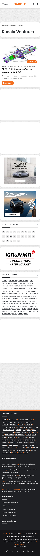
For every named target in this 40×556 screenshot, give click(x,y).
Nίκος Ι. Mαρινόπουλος (10, 66)
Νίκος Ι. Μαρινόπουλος (10, 502)
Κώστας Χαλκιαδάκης (10, 516)
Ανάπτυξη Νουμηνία (20, 546)
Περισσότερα (7, 83)
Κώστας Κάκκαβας (9, 506)
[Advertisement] (20, 341)
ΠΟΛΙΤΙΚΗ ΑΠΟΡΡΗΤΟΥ (28, 533)
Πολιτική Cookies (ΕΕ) (28, 536)
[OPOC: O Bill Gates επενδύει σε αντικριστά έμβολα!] (20, 53)
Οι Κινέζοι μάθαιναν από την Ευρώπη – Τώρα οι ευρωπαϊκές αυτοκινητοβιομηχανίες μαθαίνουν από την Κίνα (20, 483)
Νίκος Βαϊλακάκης (9, 509)
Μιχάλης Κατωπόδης (10, 512)
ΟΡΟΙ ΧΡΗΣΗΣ (15, 533)
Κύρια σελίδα (7, 25)
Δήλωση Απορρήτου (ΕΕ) (12, 536)
